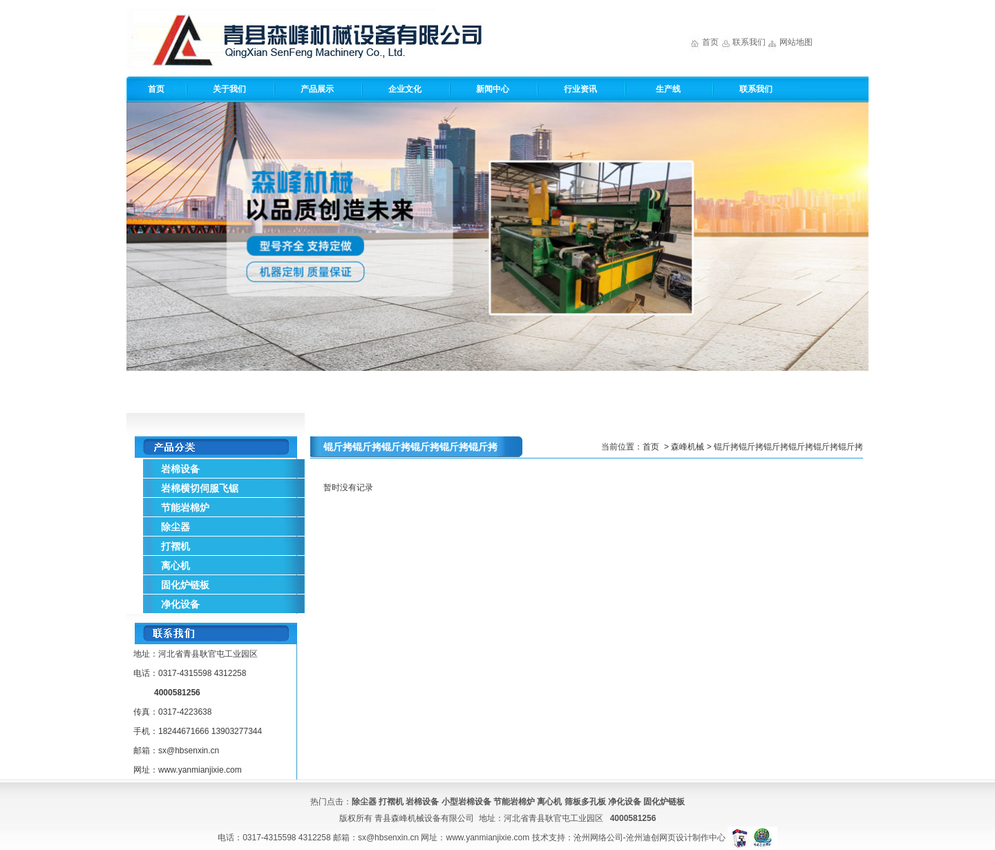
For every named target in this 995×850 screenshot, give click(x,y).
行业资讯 (580, 89)
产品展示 (317, 89)
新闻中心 (492, 89)
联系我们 (749, 42)
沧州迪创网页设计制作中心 (676, 837)
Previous (139, 232)
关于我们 (229, 89)
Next (855, 232)
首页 (710, 42)
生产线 (668, 89)
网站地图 (796, 42)
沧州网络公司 (598, 837)
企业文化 (404, 89)
